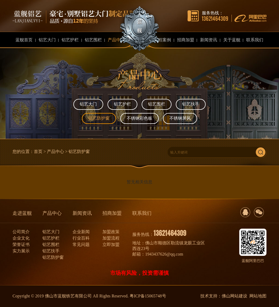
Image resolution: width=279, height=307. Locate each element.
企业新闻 (81, 231)
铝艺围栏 (156, 104)
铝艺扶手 (190, 104)
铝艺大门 (88, 104)
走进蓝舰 (22, 213)
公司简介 (21, 231)
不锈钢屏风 (180, 118)
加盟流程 (110, 238)
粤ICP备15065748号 (148, 296)
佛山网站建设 (234, 296)
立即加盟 (110, 244)
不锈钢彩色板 (139, 118)
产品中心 (55, 151)
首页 (38, 151)
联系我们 (142, 213)
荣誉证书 (21, 244)
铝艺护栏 (122, 104)
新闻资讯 (82, 213)
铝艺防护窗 (99, 118)
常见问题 (81, 244)
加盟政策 (110, 231)
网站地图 (257, 296)
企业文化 (21, 238)
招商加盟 (112, 213)
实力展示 (21, 251)
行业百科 (81, 238)
